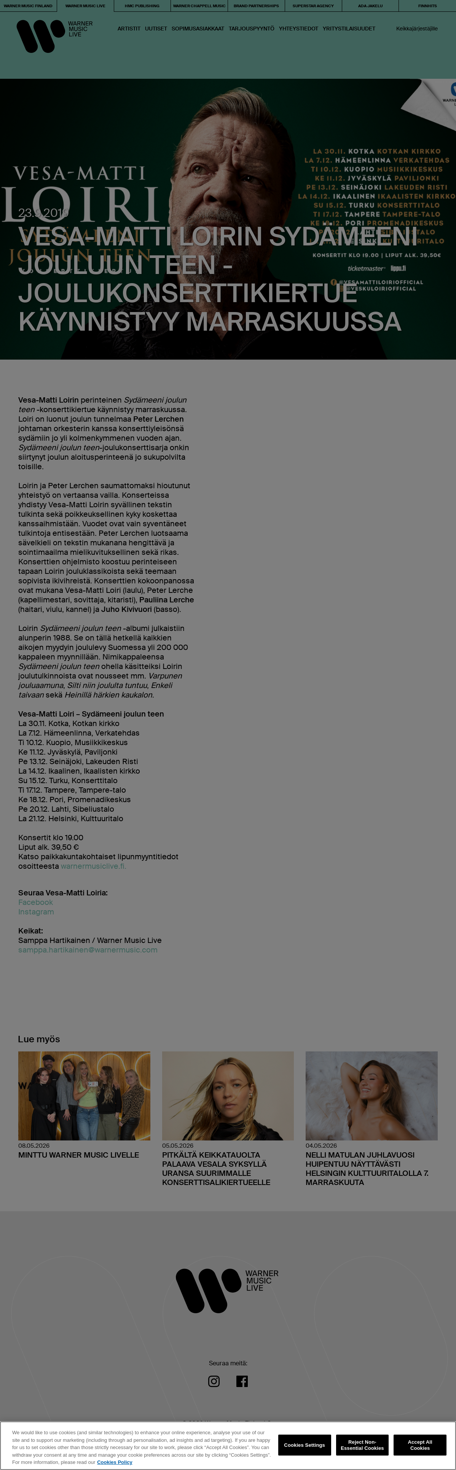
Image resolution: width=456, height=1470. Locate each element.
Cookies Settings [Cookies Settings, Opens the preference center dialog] (304, 1445)
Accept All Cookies (420, 1445)
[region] (228, 1445)
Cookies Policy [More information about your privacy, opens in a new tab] (114, 1462)
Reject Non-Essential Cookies (362, 1445)
